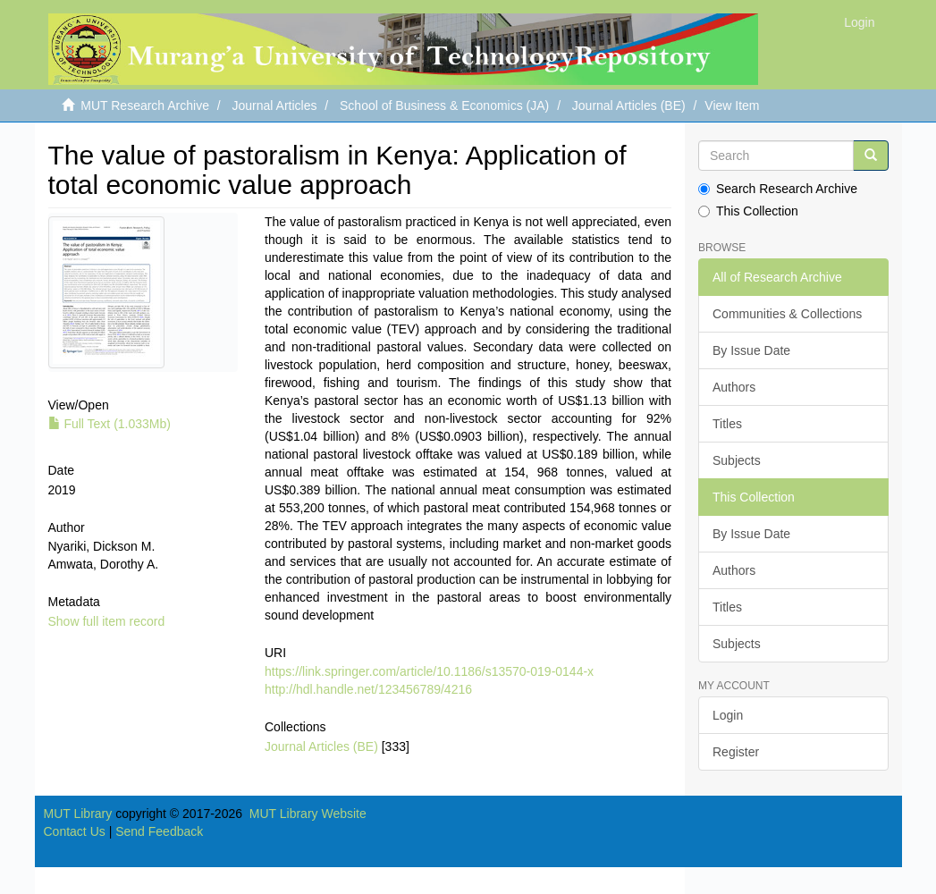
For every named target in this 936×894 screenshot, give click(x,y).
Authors (734, 387)
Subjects (737, 460)
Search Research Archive (777, 188)
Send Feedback (159, 831)
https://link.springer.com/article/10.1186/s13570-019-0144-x (429, 671)
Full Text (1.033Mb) (109, 424)
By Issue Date (751, 350)
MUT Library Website (308, 813)
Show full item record (106, 621)
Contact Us (74, 831)
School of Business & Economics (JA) (444, 105)
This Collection (748, 211)
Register (736, 752)
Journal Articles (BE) (629, 105)
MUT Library (78, 813)
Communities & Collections (787, 314)
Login (728, 715)
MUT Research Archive (144, 105)
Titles (727, 424)
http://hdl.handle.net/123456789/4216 (368, 689)
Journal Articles (274, 105)
